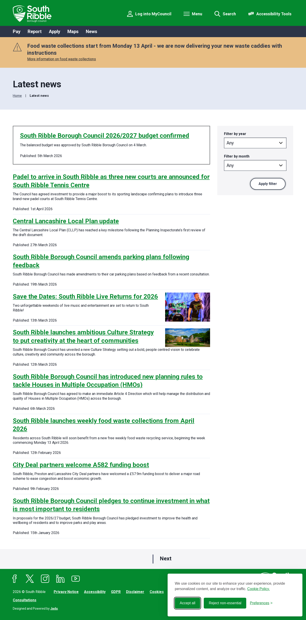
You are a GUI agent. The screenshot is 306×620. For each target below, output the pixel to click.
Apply (54, 31)
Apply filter (268, 184)
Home (17, 96)
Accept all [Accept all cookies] (187, 603)
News (91, 31)
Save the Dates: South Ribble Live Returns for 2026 (85, 296)
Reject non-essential (225, 603)
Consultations (24, 600)
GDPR (116, 592)
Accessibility (95, 592)
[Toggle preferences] (261, 603)
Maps (73, 31)
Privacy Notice (66, 592)
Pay (16, 31)
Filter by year (235, 134)
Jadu (54, 608)
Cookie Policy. (258, 589)
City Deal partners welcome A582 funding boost (81, 465)
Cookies (157, 592)
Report (35, 31)
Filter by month (236, 156)
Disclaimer (135, 592)
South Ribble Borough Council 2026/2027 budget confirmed (104, 135)
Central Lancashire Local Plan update (66, 221)
